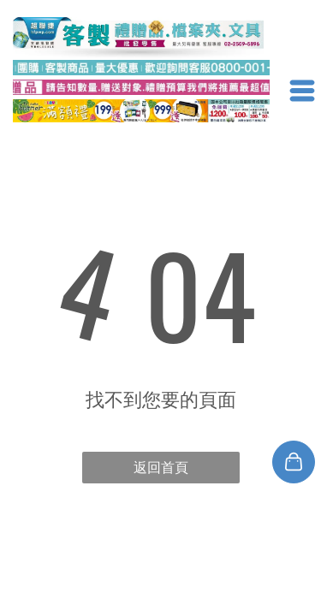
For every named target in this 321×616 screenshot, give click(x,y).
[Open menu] (302, 91)
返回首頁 (161, 467)
